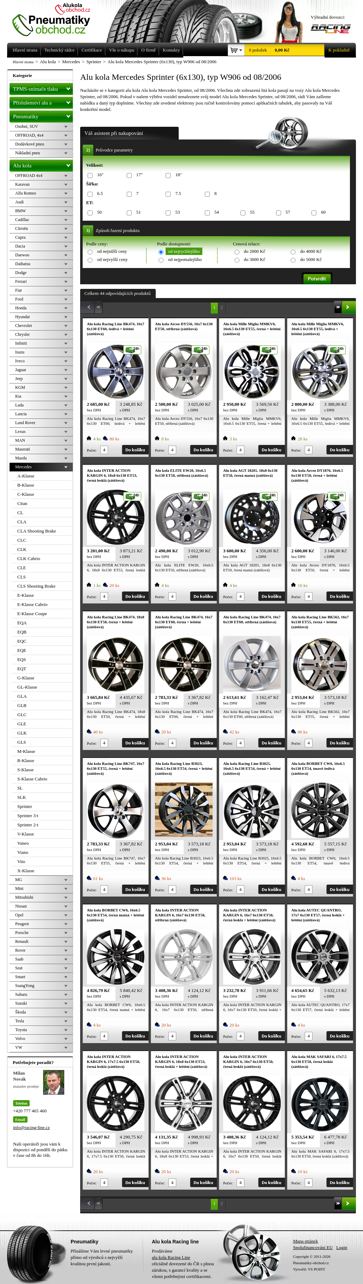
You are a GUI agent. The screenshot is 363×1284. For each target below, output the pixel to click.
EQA (22, 622)
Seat (19, 967)
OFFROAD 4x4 (28, 175)
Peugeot (22, 923)
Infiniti (21, 343)
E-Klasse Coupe (32, 613)
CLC (21, 540)
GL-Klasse (27, 687)
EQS (21, 659)
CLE (21, 567)
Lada (19, 405)
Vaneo (23, 843)
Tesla (19, 1020)
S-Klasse (25, 769)
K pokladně (337, 50)
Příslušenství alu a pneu (43, 103)
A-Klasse (25, 475)
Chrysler (22, 334)
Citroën (21, 228)
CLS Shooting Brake (36, 586)
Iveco (20, 360)
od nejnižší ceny (112, 251)
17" (138, 175)
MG (18, 879)
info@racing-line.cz (31, 1127)
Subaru (21, 994)
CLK (21, 549)
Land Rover (25, 422)
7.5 (177, 194)
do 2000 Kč (255, 251)
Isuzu (19, 352)
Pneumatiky (43, 115)
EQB (21, 632)
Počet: (92, 450)
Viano (22, 852)
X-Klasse (25, 870)
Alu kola (43, 164)
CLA (21, 521)
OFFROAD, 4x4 (29, 135)
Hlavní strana (23, 62)
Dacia (20, 246)
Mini (19, 888)
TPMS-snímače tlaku (43, 87)
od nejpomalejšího (185, 259)
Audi (19, 202)
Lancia (21, 413)
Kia (18, 396)
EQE (21, 650)
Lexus (20, 431)
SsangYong (24, 985)
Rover (20, 950)
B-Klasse (25, 485)
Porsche (22, 932)
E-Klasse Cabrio (32, 604)
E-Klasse (25, 595)
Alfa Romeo (25, 193)
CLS (21, 576)
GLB (21, 705)
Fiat (18, 290)
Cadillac (22, 219)
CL (20, 512)
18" (177, 175)
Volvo (20, 1038)
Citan (22, 503)
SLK (21, 797)
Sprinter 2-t (27, 824)
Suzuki (21, 1003)
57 (286, 212)
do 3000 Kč (255, 259)
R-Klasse (25, 760)
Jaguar (20, 369)
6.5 (99, 194)
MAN (20, 440)
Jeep (19, 378)
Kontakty (171, 50)
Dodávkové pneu (29, 144)
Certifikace (92, 50)
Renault (21, 941)
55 (251, 212)
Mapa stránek (305, 1241)
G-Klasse (25, 677)
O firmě (148, 50)
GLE (21, 723)
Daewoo (22, 254)
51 (137, 212)
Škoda (20, 1012)
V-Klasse (25, 834)
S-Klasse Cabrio (32, 778)
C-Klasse (25, 494)
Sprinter (24, 806)
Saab (19, 959)
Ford (19, 299)
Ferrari (21, 281)
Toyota (21, 1029)
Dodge (20, 272)
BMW (20, 210)
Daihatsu (22, 263)
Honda (20, 307)
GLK (22, 733)
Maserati (22, 449)
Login (341, 1247)
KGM (20, 387)
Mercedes (23, 466)
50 (98, 212)
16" (99, 175)
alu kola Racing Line (171, 1257)
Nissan (21, 906)
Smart (20, 976)
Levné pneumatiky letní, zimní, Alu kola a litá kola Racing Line (56, 18)
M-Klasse (26, 751)
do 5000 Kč (311, 259)
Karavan (22, 184)
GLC (21, 714)
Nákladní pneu (27, 152)
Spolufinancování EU (313, 1247)
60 (322, 212)
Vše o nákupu (122, 50)
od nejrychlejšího (184, 251)
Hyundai (22, 316)
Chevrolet (23, 325)
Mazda (21, 458)
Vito (21, 861)
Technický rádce (59, 50)
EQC (21, 641)
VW (18, 1047)
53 (176, 212)
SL (20, 788)
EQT (21, 668)
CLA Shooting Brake (36, 531)
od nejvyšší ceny (112, 259)
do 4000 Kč (311, 251)
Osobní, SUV (26, 126)
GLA (22, 696)
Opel (19, 915)
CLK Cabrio (28, 558)
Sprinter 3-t (27, 815)
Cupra (20, 237)
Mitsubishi (24, 897)
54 (215, 212)
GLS (21, 742)
